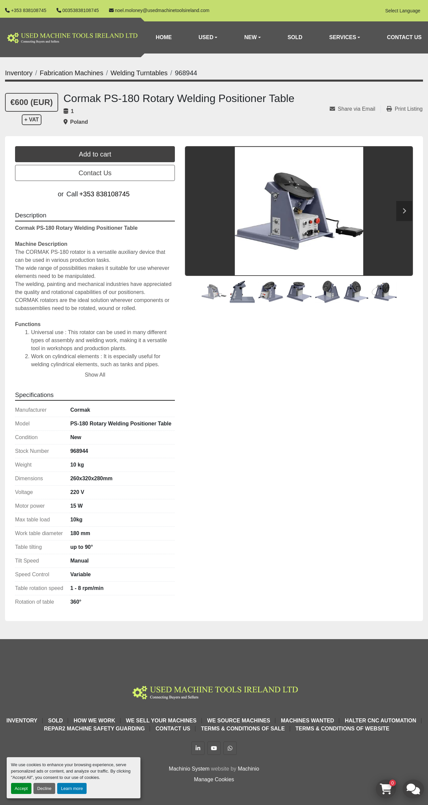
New (250, 37)
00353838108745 (81, 10)
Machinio (248, 769)
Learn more (72, 788)
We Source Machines (238, 720)
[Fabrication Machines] (71, 73)
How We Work (94, 720)
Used (206, 37)
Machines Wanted (307, 720)
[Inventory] (18, 73)
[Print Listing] (404, 109)
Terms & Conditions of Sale (243, 728)
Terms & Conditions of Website (343, 728)
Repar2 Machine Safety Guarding (94, 728)
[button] (208, 37)
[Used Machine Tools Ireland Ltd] (214, 691)
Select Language (402, 10)
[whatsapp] (230, 748)
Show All (95, 375)
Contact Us (404, 37)
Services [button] (342, 37)
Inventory (21, 720)
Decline (44, 788)
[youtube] (214, 748)
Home (164, 37)
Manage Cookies (214, 779)
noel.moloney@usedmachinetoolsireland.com (162, 10)
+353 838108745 (28, 10)
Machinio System (189, 769)
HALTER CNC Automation (380, 720)
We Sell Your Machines (161, 720)
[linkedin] (198, 748)
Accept (21, 788)
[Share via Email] (355, 109)
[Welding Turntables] (139, 73)
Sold (295, 37)
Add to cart (95, 154)
